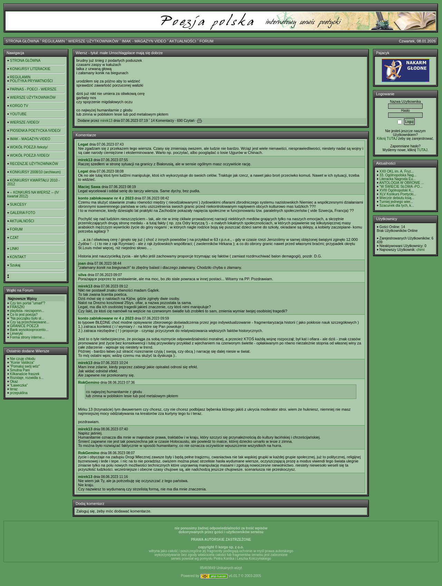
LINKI (14, 249)
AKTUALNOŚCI (182, 41)
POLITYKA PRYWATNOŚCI (31, 81)
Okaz (14, 381)
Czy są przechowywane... (29, 322)
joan (82, 263)
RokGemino (88, 382)
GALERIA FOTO (22, 213)
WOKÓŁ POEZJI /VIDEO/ (29, 155)
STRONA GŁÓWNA (22, 41)
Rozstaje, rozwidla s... (27, 378)
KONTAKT (18, 257)
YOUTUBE (18, 114)
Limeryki (16, 333)
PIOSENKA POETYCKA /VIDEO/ (35, 131)
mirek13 (106, 121)
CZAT (14, 238)
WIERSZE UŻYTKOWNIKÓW (93, 41)
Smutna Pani (20, 370)
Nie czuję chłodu (22, 359)
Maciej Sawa (89, 187)
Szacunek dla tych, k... (396, 205)
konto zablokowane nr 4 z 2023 (106, 198)
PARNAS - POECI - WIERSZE (33, 89)
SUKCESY (18, 204)
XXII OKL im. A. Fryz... (396, 171)
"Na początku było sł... (27, 318)
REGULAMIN (53, 41)
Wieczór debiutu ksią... (396, 198)
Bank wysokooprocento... (29, 330)
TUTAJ (422, 150)
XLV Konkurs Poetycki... (397, 194)
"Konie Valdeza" (22, 362)
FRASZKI (17, 307)
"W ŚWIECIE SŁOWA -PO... (401, 186)
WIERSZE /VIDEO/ (24, 122)
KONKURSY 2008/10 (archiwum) (35, 172)
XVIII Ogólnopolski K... (396, 190)
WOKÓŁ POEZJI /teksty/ (29, 147)
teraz (14, 389)
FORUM (206, 41)
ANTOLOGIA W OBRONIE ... (401, 183)
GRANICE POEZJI (24, 326)
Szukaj (15, 265)
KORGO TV (19, 106)
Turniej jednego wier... (396, 202)
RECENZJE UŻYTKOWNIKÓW (34, 164)
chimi (420, 250)
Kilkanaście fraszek (25, 374)
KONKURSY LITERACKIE (30, 69)
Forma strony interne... (27, 337)
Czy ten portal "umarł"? (27, 303)
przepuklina (19, 393)
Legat (83, 144)
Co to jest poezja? (24, 314)
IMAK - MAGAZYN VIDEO (144, 41)
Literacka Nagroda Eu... (397, 179)
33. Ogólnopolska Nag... (397, 175)
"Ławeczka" (19, 385)
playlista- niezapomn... (27, 311)
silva (82, 275)
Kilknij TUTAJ (387, 138)
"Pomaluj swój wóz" (25, 366)
